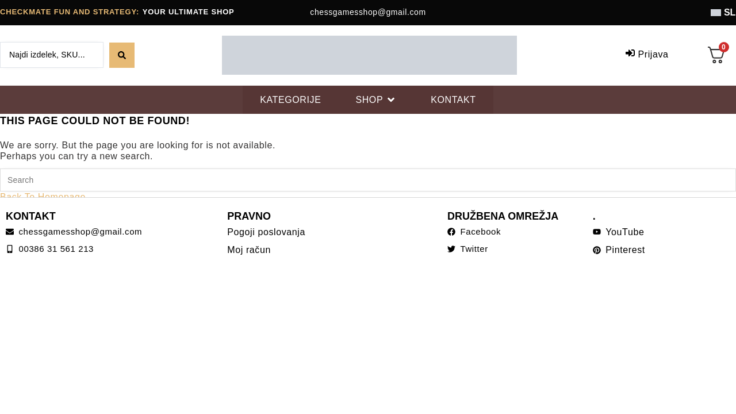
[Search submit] (122, 55)
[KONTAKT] (453, 100)
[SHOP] (375, 100)
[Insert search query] (368, 179)
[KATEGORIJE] (290, 100)
